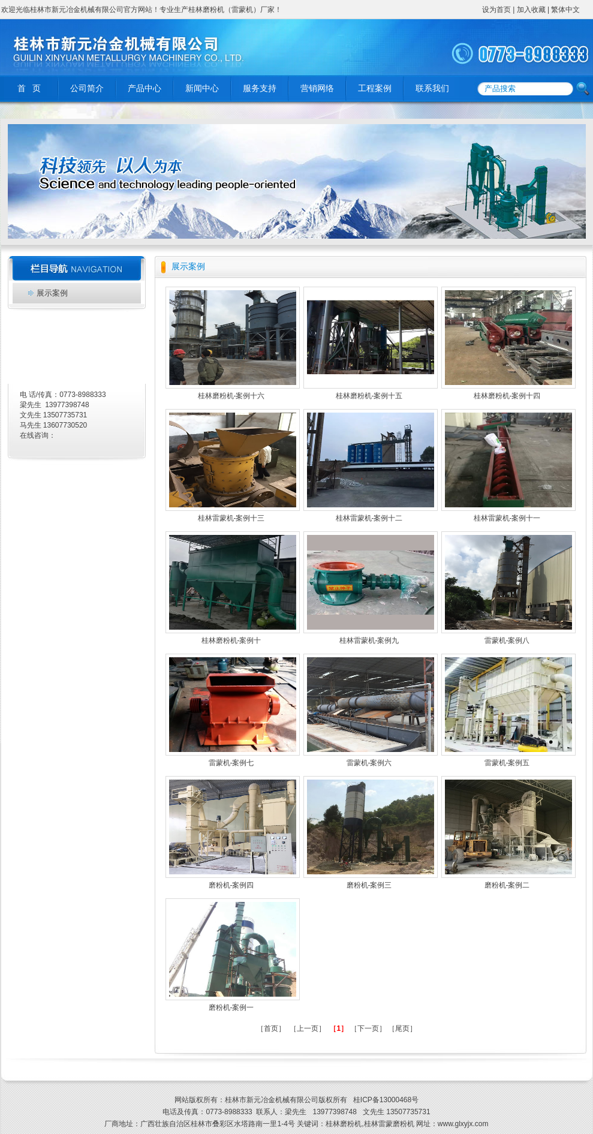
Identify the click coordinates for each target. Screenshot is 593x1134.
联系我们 (432, 88)
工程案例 (375, 88)
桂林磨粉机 (344, 1124)
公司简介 (87, 88)
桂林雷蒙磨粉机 (389, 1124)
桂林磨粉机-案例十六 (231, 396)
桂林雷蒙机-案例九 (369, 640)
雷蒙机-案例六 (369, 763)
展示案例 (52, 292)
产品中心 (144, 88)
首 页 (29, 88)
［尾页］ (402, 1028)
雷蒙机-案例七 (231, 763)
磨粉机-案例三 (369, 885)
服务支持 (259, 88)
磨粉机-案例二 (507, 885)
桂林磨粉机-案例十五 (369, 396)
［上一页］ (308, 1028)
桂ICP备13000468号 (385, 1100)
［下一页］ (368, 1028)
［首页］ (271, 1028)
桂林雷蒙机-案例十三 (231, 518)
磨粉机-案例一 (231, 1007)
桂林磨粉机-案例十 (231, 640)
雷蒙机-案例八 (507, 640)
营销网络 (317, 88)
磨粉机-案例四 (231, 885)
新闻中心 (202, 88)
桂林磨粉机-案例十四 (507, 396)
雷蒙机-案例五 (507, 763)
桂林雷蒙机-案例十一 (507, 518)
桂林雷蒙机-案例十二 (369, 518)
